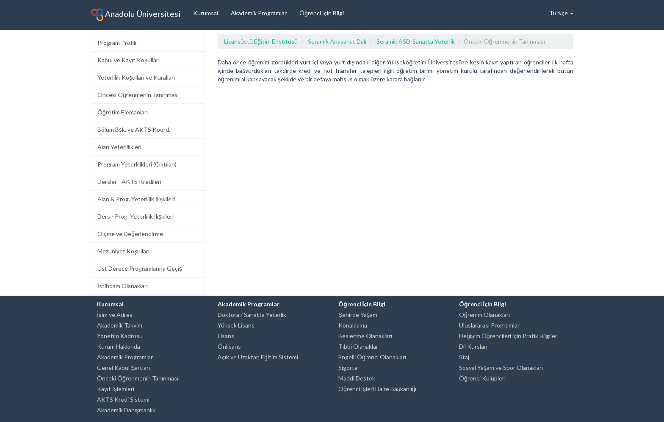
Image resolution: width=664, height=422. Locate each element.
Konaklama (352, 325)
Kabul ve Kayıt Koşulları (128, 60)
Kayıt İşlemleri (115, 388)
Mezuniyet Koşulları (123, 251)
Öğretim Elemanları (122, 112)
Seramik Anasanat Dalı (337, 41)
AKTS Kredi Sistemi (123, 399)
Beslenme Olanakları (365, 335)
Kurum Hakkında (118, 346)
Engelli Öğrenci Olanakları (372, 357)
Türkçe (561, 13)
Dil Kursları (473, 346)
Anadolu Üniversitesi (135, 14)
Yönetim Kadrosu (120, 335)
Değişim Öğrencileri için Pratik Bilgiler (508, 335)
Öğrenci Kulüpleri (482, 378)
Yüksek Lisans (236, 325)
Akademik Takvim (119, 325)
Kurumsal (205, 13)
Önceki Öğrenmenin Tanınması (138, 94)
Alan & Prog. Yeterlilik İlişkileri (136, 199)
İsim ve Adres (115, 314)
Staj (464, 357)
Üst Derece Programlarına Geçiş (139, 268)
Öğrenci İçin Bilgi (321, 13)
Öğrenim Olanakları (484, 314)
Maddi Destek (356, 378)
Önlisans (229, 346)
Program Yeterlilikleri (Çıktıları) (137, 164)
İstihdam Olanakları (122, 285)
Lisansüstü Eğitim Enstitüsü (261, 41)
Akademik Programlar (259, 13)
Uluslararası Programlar (489, 325)
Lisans (226, 335)
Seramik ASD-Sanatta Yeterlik (415, 41)
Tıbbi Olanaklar (358, 346)
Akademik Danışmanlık (126, 410)
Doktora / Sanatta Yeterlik (252, 314)
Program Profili (116, 42)
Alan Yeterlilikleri (119, 146)
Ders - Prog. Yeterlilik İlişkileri (135, 216)
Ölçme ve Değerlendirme (130, 233)
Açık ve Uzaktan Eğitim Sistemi (258, 357)
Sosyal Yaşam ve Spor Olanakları (501, 367)
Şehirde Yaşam (357, 314)
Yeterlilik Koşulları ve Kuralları (136, 77)
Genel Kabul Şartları (123, 367)
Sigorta (347, 367)
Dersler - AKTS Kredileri (129, 181)
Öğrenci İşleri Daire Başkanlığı (377, 388)
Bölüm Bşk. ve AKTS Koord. (133, 129)
